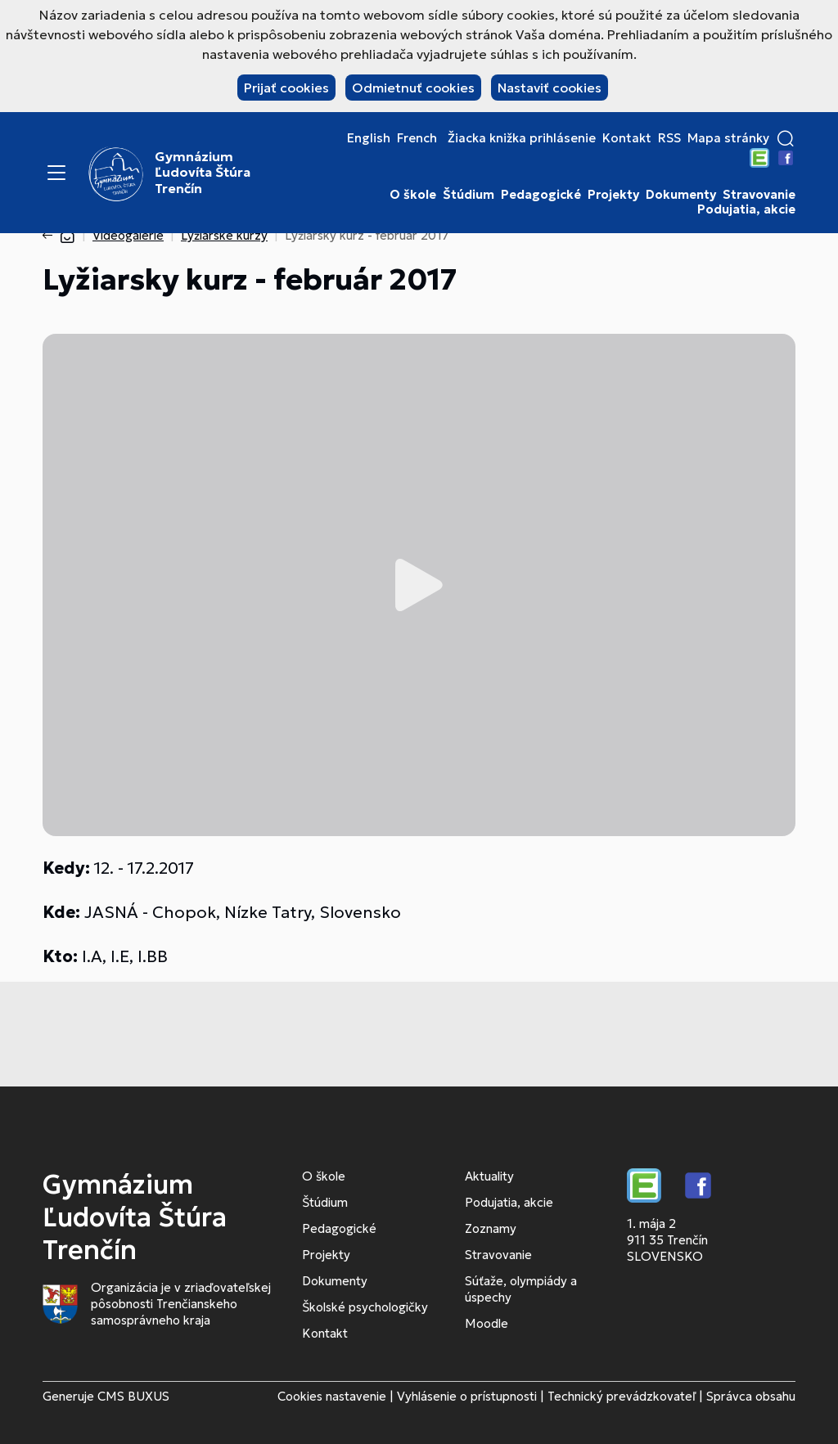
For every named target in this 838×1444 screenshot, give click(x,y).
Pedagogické (541, 194)
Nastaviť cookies (549, 87)
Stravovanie (759, 194)
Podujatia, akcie (746, 209)
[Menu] (56, 173)
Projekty (613, 194)
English (368, 138)
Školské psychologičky (365, 1307)
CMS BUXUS (133, 1396)
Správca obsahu (750, 1396)
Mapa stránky (728, 138)
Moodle (486, 1323)
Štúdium (468, 194)
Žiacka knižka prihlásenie (522, 138)
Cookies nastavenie (331, 1396)
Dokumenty (681, 194)
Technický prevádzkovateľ (621, 1396)
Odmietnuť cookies (413, 87)
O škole (413, 194)
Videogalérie (128, 235)
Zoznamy (490, 1228)
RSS (669, 138)
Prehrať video (419, 585)
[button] (786, 138)
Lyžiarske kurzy (224, 235)
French (417, 138)
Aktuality (489, 1176)
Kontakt (626, 138)
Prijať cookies (286, 87)
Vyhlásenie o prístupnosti (467, 1396)
